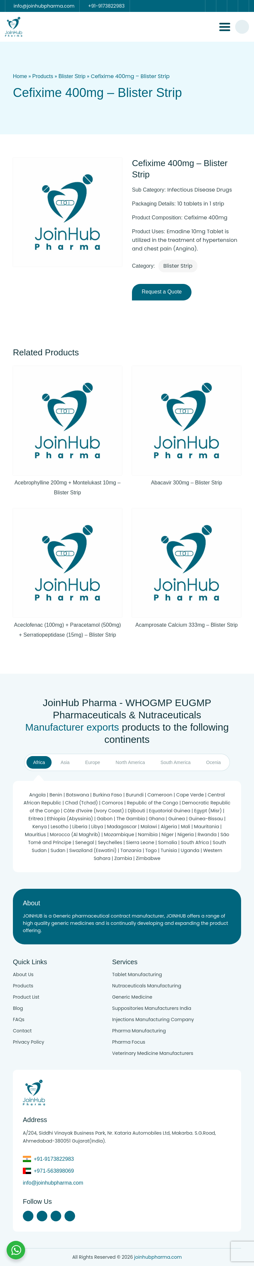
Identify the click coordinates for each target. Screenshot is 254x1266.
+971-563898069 (54, 1171)
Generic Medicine (132, 997)
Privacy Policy (28, 1042)
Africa (39, 762)
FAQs (18, 1019)
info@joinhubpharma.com (53, 1183)
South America (175, 762)
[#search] (242, 27)
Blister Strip (72, 76)
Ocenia (213, 762)
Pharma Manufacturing (139, 1030)
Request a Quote (162, 291)
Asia (65, 762)
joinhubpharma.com (158, 1257)
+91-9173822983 (54, 1159)
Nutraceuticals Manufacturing (146, 985)
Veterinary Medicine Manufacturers (152, 1053)
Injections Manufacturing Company (153, 1019)
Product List (26, 997)
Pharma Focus (128, 1042)
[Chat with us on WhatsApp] (16, 1250)
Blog (18, 1008)
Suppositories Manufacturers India (151, 1008)
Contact (22, 1030)
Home (20, 76)
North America (130, 762)
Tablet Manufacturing (137, 974)
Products (42, 76)
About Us (23, 974)
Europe (92, 762)
